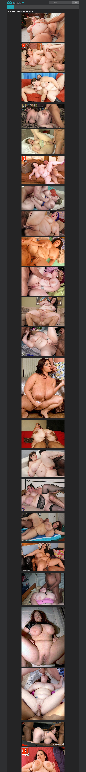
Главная (10, 7)
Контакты (26, 7)
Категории (18, 7)
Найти (75, 2)
